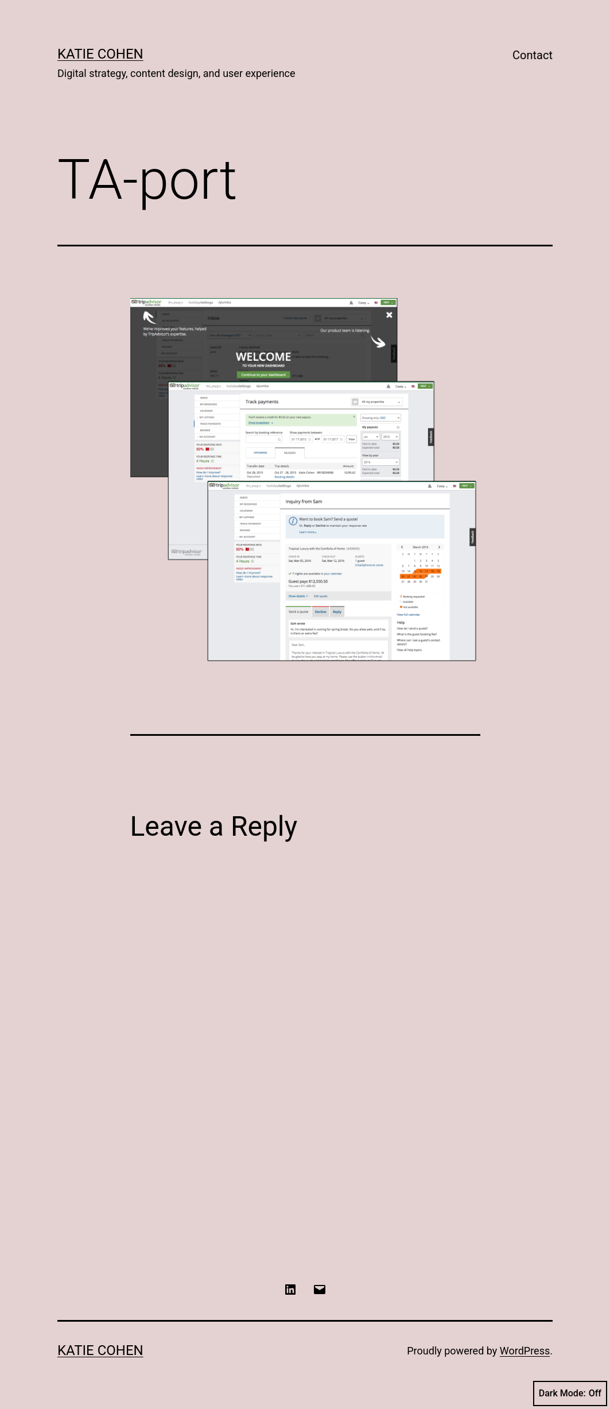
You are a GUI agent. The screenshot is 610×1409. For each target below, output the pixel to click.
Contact (532, 55)
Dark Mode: (570, 1393)
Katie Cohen (100, 54)
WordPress (525, 1351)
